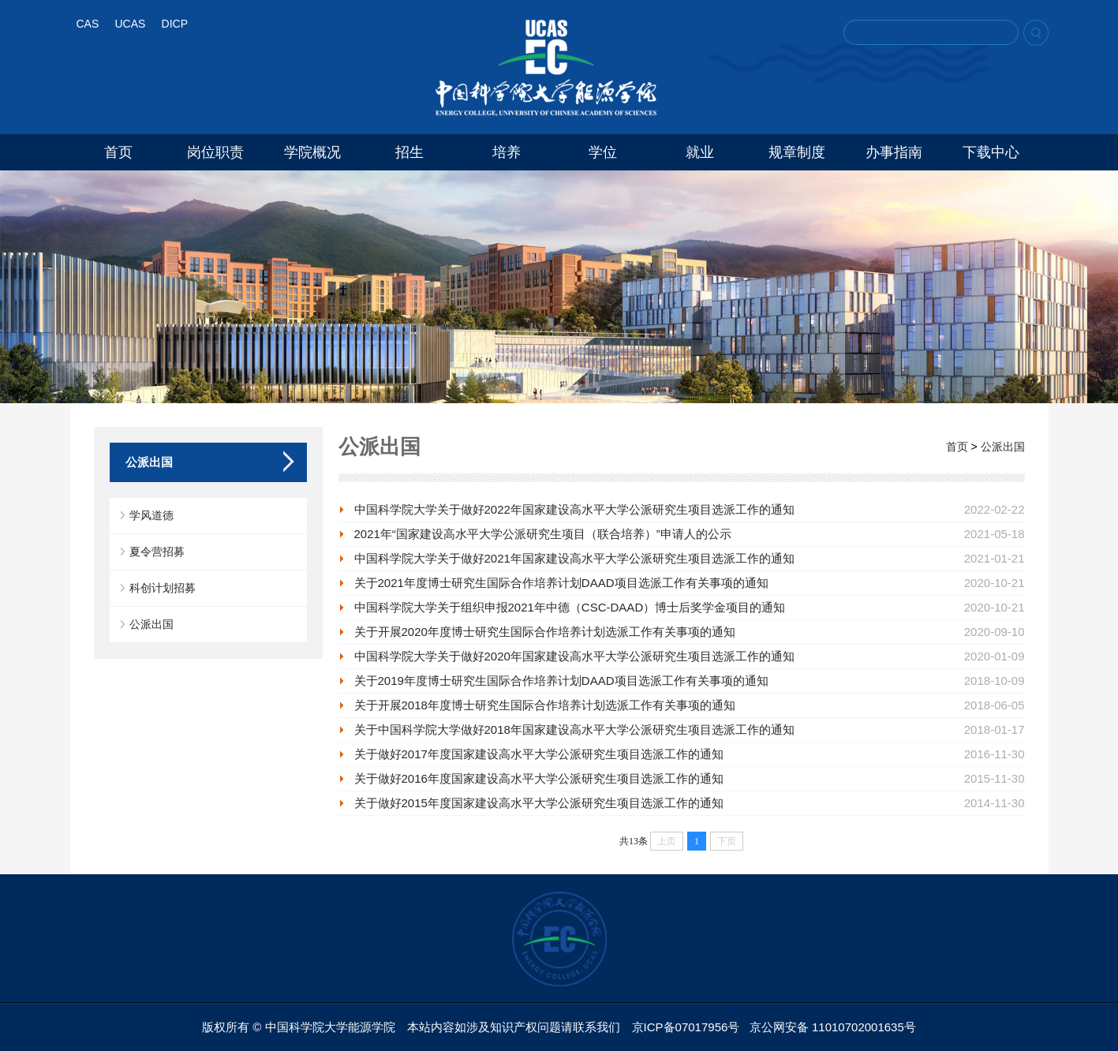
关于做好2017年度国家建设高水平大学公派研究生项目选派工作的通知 (539, 754)
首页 (118, 152)
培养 (506, 152)
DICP (175, 23)
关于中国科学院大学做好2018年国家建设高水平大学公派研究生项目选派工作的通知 (574, 729)
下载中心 (991, 152)
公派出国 (151, 624)
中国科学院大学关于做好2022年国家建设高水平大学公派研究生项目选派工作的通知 (574, 509)
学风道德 (151, 515)
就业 (700, 152)
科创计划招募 (162, 588)
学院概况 (312, 152)
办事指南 (894, 152)
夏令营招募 (157, 551)
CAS (88, 23)
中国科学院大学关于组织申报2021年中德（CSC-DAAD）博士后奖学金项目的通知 (570, 607)
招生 (409, 152)
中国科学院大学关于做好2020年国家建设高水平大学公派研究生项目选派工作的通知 (574, 656)
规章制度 (796, 152)
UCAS (129, 23)
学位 (603, 152)
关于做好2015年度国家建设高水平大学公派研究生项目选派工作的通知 (539, 803)
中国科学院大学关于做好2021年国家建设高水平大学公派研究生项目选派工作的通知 (574, 558)
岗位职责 (215, 152)
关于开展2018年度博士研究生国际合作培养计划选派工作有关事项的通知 (544, 705)
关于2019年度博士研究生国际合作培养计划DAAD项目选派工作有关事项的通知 (561, 680)
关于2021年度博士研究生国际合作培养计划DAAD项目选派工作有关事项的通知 (561, 582)
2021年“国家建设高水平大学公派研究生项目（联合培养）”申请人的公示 (542, 533)
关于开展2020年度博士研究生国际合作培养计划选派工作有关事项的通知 (544, 631)
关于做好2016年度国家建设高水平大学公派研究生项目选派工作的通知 (539, 778)
